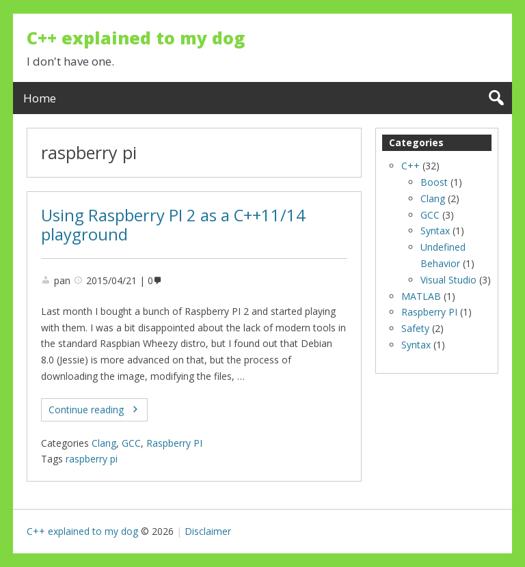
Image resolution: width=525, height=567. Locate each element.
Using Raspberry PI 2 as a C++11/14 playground (173, 225)
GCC (131, 443)
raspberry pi (92, 458)
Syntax (435, 230)
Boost (434, 182)
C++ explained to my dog (136, 37)
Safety (415, 328)
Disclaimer (208, 531)
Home (39, 98)
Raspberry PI (174, 443)
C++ (410, 165)
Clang (104, 443)
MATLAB (421, 296)
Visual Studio (448, 279)
